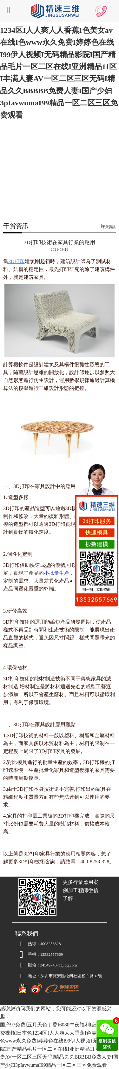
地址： (27, 976)
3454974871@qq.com (46, 965)
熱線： (27, 943)
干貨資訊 (109, 227)
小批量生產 (56, 573)
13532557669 (51, 954)
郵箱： (27, 965)
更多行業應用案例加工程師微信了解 (80, 890)
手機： (27, 954)
